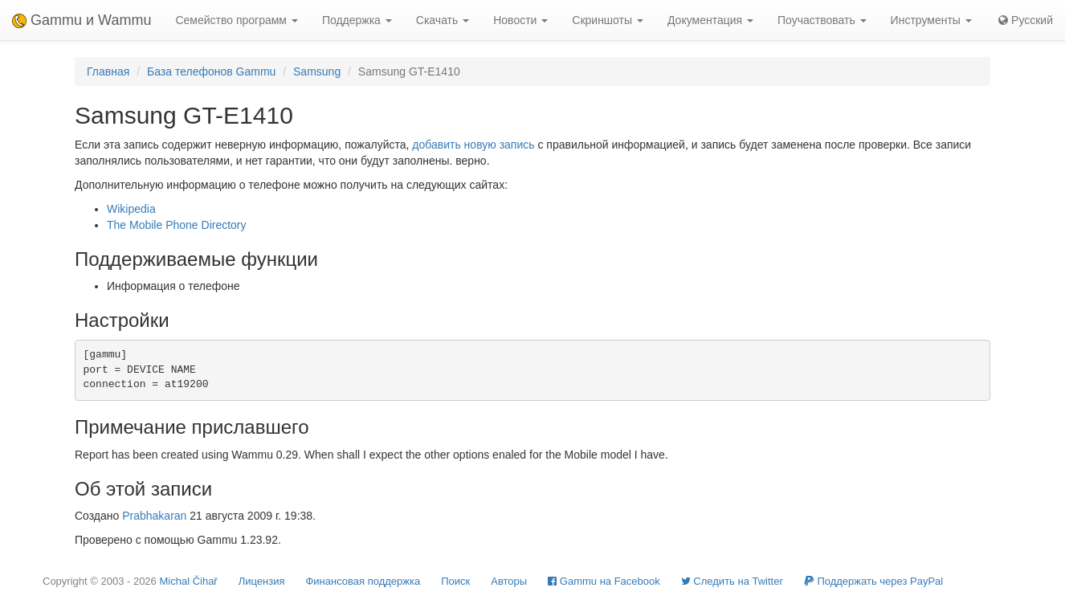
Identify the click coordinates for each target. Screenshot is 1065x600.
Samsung (317, 71)
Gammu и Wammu (81, 20)
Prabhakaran (154, 515)
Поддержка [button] (357, 20)
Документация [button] (710, 20)
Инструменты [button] (931, 20)
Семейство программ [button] (236, 20)
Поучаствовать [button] (822, 20)
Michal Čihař (188, 581)
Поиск (455, 581)
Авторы (509, 581)
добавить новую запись (473, 144)
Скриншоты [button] (607, 20)
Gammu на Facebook (604, 581)
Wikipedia (131, 208)
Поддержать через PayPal (873, 581)
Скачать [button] (442, 20)
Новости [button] (520, 20)
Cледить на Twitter (732, 581)
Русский (1025, 20)
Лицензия (262, 581)
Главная (108, 71)
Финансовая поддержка (362, 581)
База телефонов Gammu (211, 71)
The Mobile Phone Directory (177, 224)
